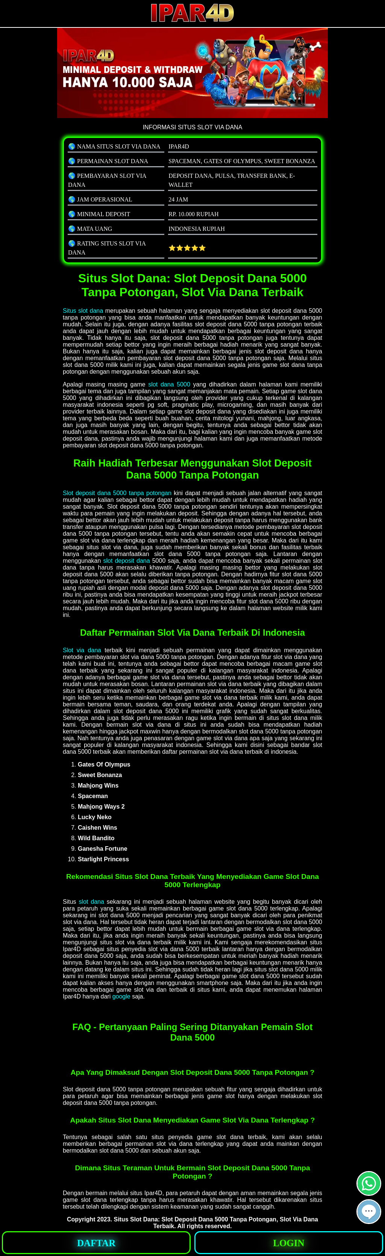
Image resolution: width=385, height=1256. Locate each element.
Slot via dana (82, 650)
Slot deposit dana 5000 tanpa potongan (117, 493)
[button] (369, 1211)
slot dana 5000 (169, 384)
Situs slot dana (83, 311)
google (121, 996)
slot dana (91, 901)
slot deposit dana (126, 561)
